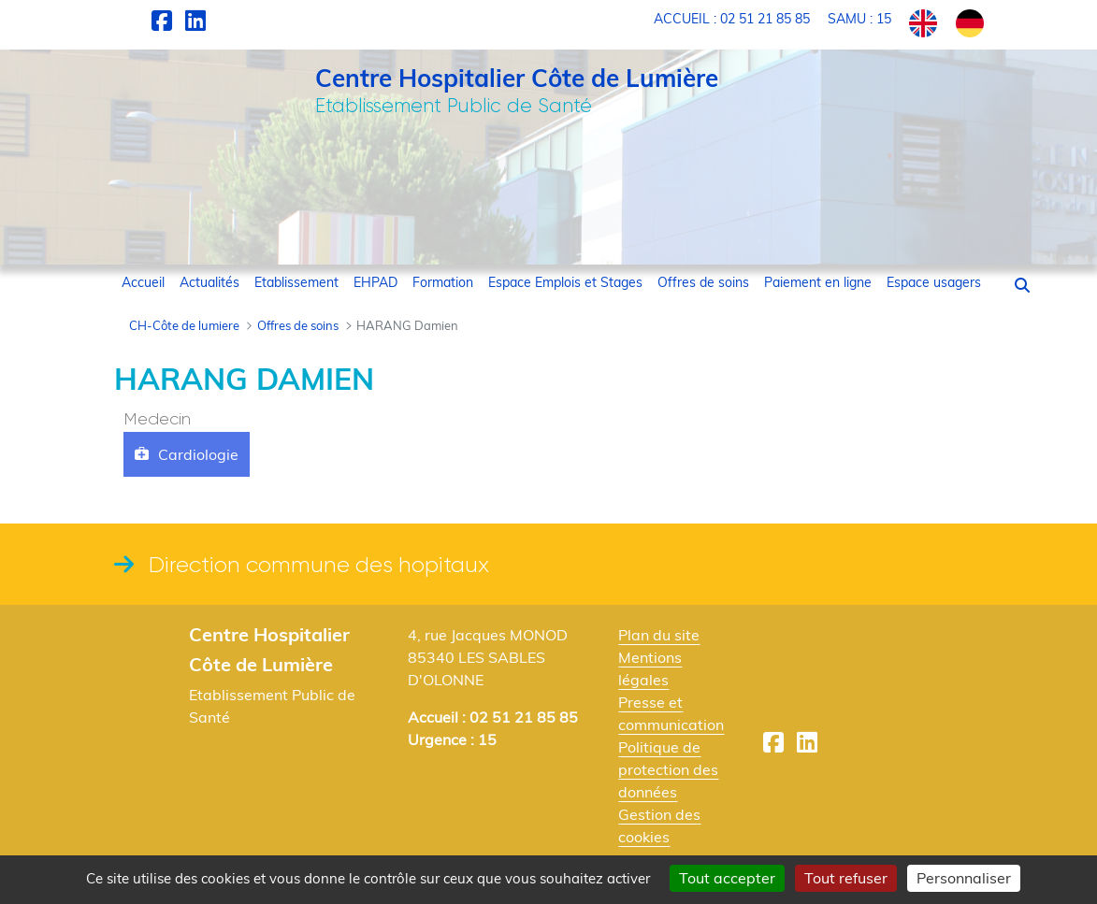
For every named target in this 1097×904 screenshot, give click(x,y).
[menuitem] (143, 282)
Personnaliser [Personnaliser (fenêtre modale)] (964, 877)
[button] (1022, 285)
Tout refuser (846, 877)
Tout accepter (727, 877)
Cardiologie (198, 454)
